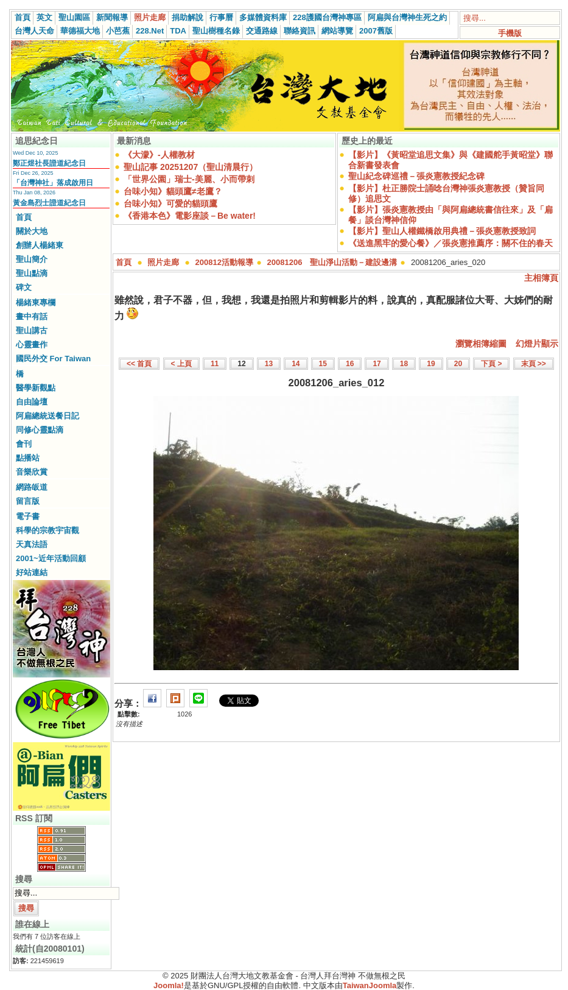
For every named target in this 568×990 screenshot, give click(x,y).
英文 (44, 17)
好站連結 (31, 572)
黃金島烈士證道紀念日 (49, 203)
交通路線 (262, 30)
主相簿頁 (541, 278)
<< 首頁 (139, 363)
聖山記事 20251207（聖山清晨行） (191, 167)
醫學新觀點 (35, 387)
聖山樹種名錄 (216, 30)
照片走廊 (150, 17)
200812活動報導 (224, 262)
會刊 (24, 443)
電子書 (28, 516)
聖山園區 (74, 17)
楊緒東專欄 (35, 302)
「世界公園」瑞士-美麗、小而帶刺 (189, 179)
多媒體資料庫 (263, 17)
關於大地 (31, 231)
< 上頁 (181, 363)
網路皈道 (31, 487)
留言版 (28, 501)
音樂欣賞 (31, 471)
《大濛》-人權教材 (159, 155)
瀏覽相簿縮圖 (481, 343)
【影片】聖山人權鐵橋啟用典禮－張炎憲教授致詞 (442, 231)
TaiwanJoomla (370, 985)
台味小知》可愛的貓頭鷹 (170, 203)
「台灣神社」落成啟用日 (53, 183)
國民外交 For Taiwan (53, 358)
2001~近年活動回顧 (51, 558)
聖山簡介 (31, 259)
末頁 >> (533, 363)
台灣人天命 (34, 30)
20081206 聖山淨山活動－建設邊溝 (332, 262)
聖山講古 (31, 330)
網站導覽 (337, 30)
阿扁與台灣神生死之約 (407, 17)
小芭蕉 (118, 30)
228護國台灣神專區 (327, 17)
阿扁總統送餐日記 (47, 415)
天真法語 (31, 544)
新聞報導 (112, 17)
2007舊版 (376, 30)
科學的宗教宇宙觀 (47, 530)
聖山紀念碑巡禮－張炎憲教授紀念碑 (416, 176)
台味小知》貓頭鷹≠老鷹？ (173, 191)
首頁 (22, 17)
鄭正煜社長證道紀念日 (49, 163)
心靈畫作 (31, 344)
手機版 (510, 33)
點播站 (28, 457)
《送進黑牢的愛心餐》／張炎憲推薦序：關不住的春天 (450, 243)
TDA (178, 30)
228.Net (150, 30)
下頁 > (491, 363)
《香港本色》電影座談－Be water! (190, 216)
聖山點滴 (31, 273)
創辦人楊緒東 (39, 245)
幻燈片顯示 (537, 343)
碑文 (24, 287)
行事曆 (221, 17)
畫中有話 (31, 316)
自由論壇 (31, 401)
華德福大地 (80, 30)
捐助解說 (187, 17)
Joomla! (168, 985)
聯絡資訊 (299, 30)
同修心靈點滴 (39, 429)
